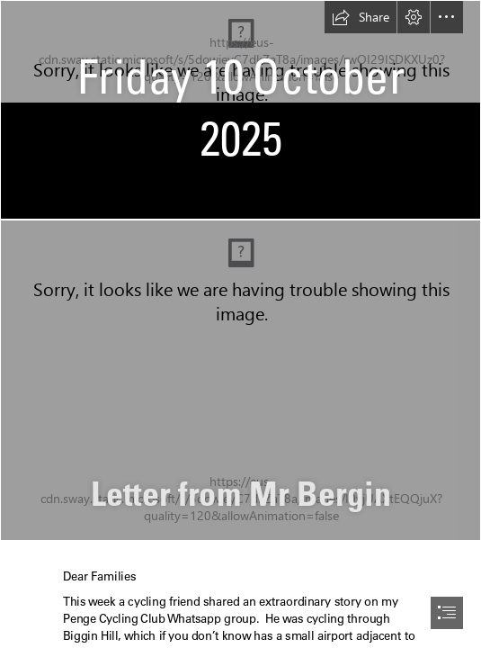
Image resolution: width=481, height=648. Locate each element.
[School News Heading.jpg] (240, 110)
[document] (240, 324)
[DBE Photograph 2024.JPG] (240, 380)
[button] (360, 17)
